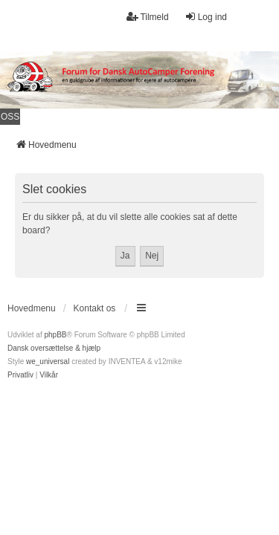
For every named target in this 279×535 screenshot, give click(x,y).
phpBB (55, 335)
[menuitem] (20, 375)
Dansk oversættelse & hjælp (53, 348)
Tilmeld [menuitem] (147, 16)
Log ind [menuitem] (206, 16)
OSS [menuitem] (10, 116)
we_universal (47, 361)
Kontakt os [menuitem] (95, 308)
